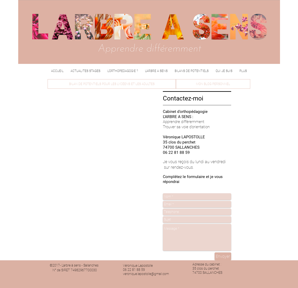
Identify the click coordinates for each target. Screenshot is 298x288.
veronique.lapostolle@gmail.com (146, 274)
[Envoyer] (223, 256)
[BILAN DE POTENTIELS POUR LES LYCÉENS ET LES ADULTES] (112, 84)
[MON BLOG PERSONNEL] (213, 84)
